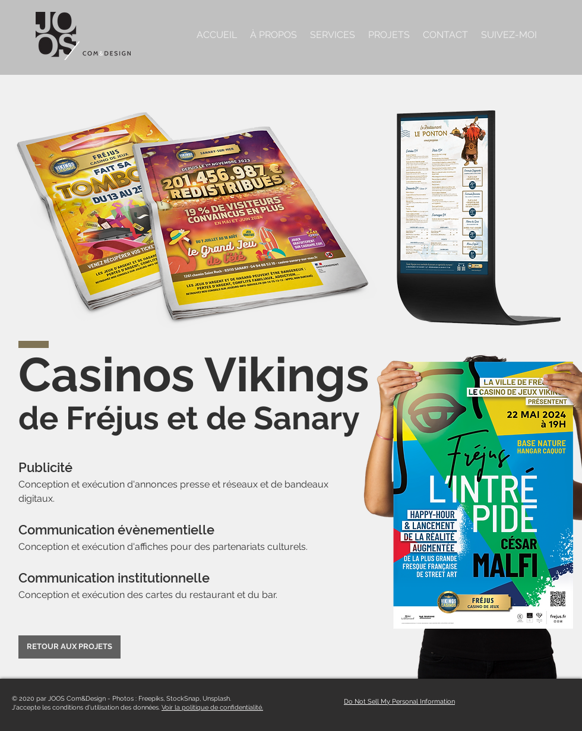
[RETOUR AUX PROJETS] (69, 647)
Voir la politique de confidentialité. (212, 707)
